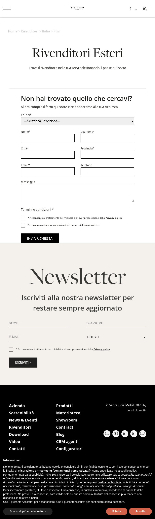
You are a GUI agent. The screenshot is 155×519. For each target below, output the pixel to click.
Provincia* (87, 148)
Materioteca (68, 413)
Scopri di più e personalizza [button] (28, 511)
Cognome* (88, 132)
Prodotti (64, 405)
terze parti (65, 474)
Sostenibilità (21, 413)
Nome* (25, 132)
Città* (25, 148)
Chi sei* (26, 115)
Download (19, 434)
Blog (60, 434)
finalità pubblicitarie (109, 482)
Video (14, 441)
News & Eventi (23, 420)
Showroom (66, 420)
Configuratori (69, 448)
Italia (46, 31)
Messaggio (28, 182)
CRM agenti (67, 441)
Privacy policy (113, 218)
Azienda (17, 405)
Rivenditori (29, 31)
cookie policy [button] (128, 470)
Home (12, 31)
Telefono (86, 165)
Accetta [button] (140, 511)
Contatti (17, 448)
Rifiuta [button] (116, 511)
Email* (25, 165)
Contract (64, 427)
